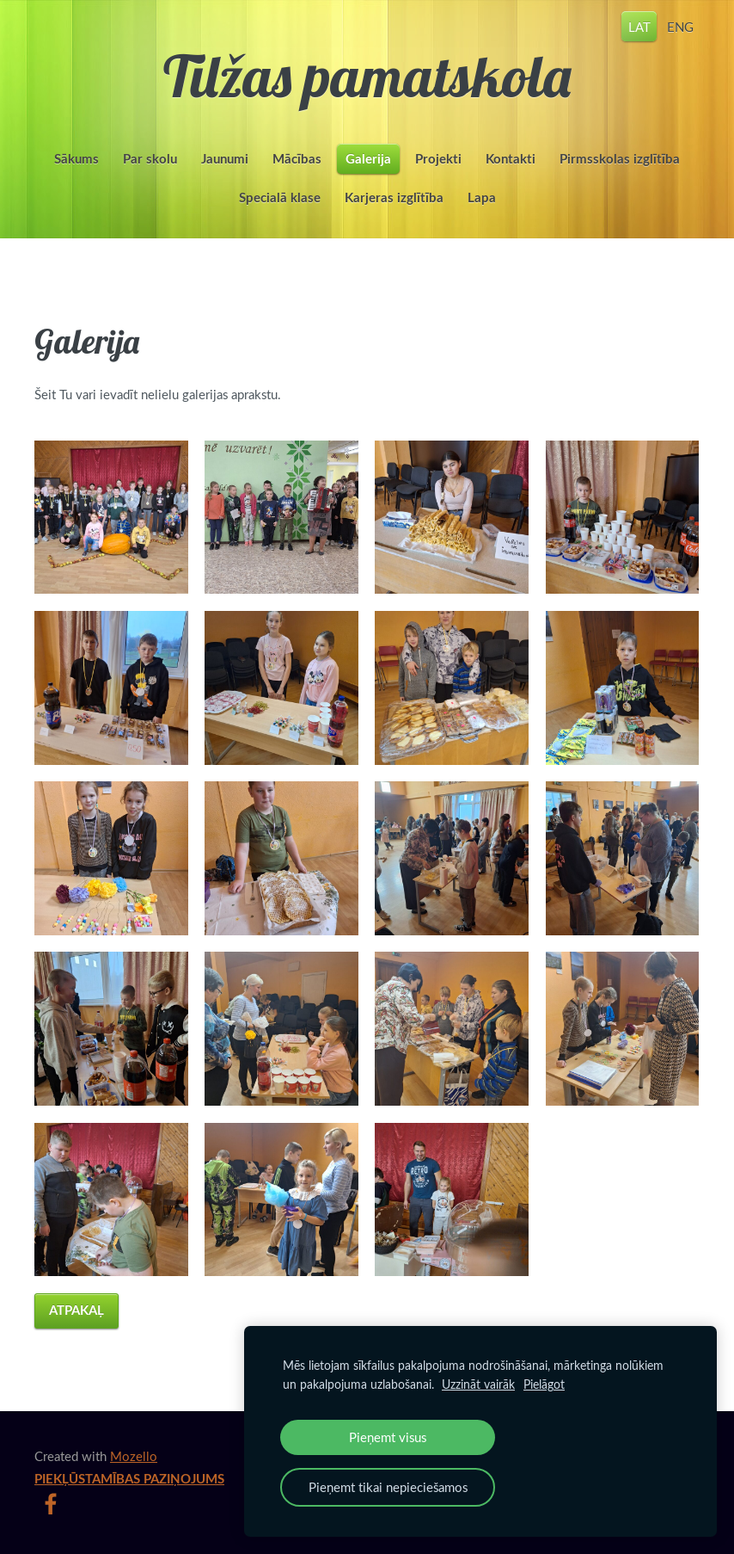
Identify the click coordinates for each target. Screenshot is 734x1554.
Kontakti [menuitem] (510, 159)
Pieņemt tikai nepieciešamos (388, 1486)
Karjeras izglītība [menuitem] (394, 197)
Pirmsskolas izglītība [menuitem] (620, 159)
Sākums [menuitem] (76, 159)
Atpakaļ (76, 1310)
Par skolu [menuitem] (150, 159)
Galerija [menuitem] (368, 159)
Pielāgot (544, 1384)
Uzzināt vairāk (478, 1384)
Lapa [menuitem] (482, 197)
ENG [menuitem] (680, 25)
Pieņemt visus (387, 1437)
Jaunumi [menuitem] (224, 159)
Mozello (133, 1456)
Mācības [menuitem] (296, 159)
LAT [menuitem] (639, 25)
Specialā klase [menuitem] (280, 197)
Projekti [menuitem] (438, 159)
